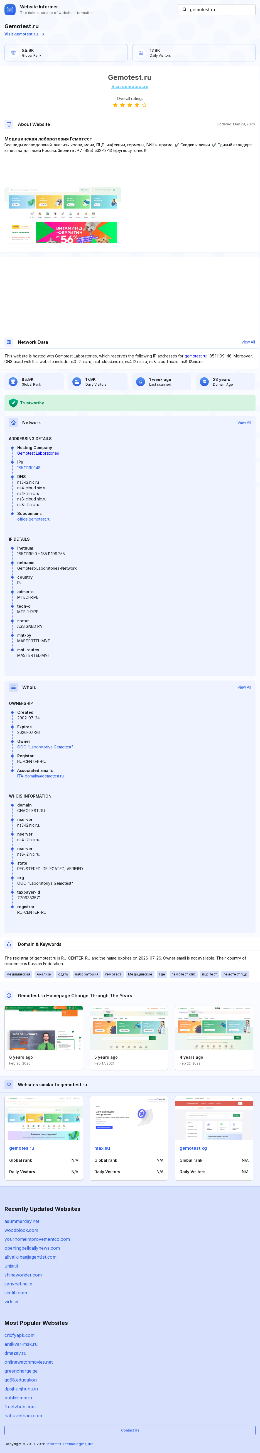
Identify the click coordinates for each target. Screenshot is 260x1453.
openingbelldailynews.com (32, 1248)
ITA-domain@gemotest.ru (40, 776)
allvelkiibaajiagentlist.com (30, 1257)
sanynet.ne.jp (18, 1284)
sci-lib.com (15, 1292)
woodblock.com (21, 1230)
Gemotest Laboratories (38, 453)
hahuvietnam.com (23, 1415)
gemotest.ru (195, 356)
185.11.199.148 (29, 467)
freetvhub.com (20, 1406)
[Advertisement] (129, 170)
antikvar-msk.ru (21, 1344)
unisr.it (11, 1266)
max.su (102, 1148)
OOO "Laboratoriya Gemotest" (45, 747)
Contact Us (130, 1430)
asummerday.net (21, 1221)
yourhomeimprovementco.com (37, 1239)
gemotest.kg (193, 1148)
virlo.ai (11, 1301)
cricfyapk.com (19, 1335)
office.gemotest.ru (33, 519)
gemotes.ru (21, 1148)
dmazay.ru (15, 1353)
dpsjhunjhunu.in (21, 1389)
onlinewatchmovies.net (28, 1362)
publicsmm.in (18, 1397)
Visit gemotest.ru (24, 34)
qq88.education (20, 1380)
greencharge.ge (21, 1371)
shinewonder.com (23, 1275)
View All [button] (248, 342)
